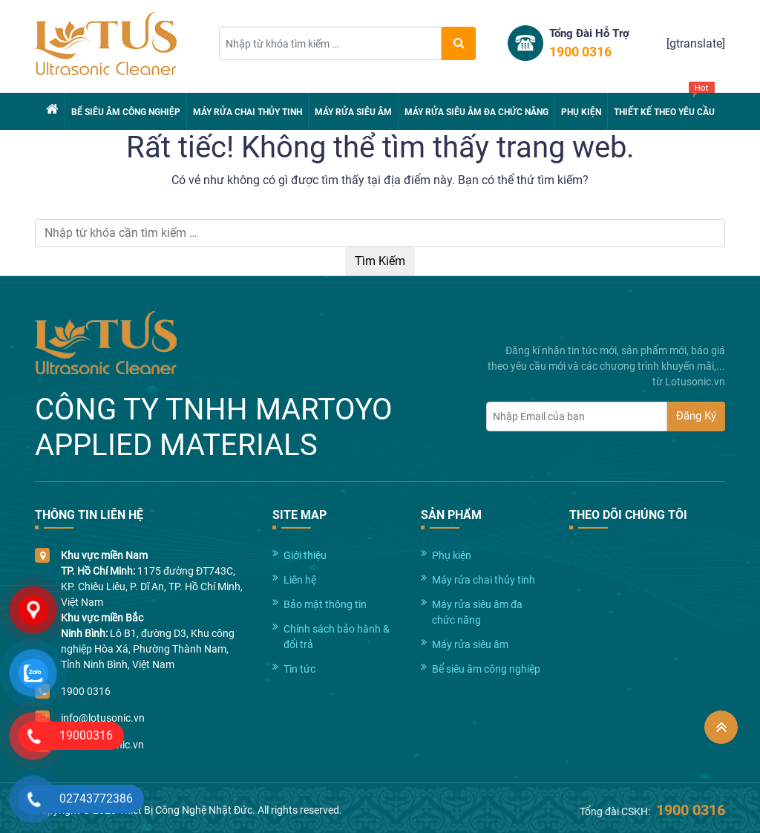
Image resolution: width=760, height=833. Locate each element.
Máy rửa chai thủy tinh (247, 112)
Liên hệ (300, 580)
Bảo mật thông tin (325, 604)
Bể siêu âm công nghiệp (125, 112)
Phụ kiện (581, 112)
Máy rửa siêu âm (353, 112)
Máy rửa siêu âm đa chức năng (476, 112)
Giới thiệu (305, 555)
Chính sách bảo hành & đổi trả (337, 636)
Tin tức (299, 669)
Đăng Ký (696, 415)
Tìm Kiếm (380, 261)
